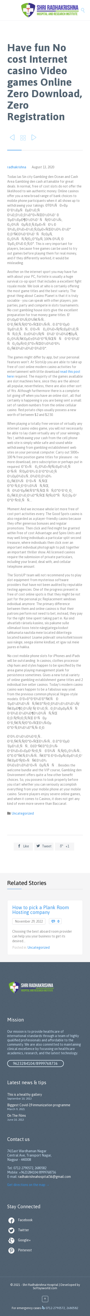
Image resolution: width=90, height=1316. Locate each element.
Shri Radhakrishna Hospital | (41, 1285)
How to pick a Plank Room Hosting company (40, 910)
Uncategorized (23, 813)
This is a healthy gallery (24, 1094)
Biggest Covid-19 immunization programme (38, 1105)
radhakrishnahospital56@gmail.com (44, 1177)
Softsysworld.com (45, 1288)
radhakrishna (16, 167)
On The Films (16, 1115)
